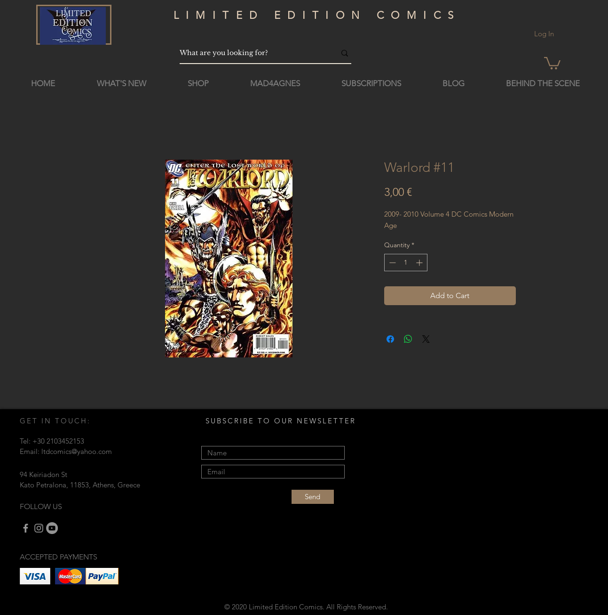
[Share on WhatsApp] (408, 339)
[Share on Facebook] (390, 339)
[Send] (313, 497)
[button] (552, 62)
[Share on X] (426, 339)
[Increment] (420, 262)
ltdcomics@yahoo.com (76, 451)
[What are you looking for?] (251, 53)
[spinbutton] (405, 262)
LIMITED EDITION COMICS (317, 15)
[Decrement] (391, 262)
